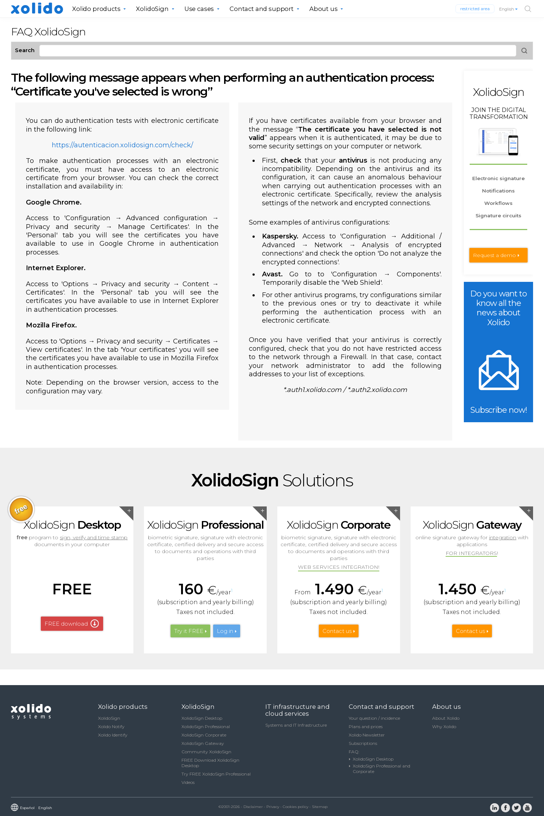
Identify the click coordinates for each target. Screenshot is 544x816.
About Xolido (445, 718)
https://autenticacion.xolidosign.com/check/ (122, 145)
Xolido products (96, 8)
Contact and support (262, 8)
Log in (225, 630)
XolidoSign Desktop (201, 718)
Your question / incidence (374, 718)
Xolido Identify (113, 735)
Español (27, 807)
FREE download (66, 623)
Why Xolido (444, 726)
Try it (188, 630)
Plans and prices (366, 726)
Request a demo (494, 255)
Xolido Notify (111, 726)
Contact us (337, 630)
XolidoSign (152, 8)
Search (25, 50)
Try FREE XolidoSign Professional (216, 774)
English (508, 9)
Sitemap (320, 806)
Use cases (199, 8)
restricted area (475, 8)
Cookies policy (295, 806)
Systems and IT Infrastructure (296, 725)
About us (323, 8)
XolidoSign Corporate (203, 735)
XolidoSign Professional (205, 726)
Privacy (272, 806)
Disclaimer (253, 806)
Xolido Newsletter (367, 735)
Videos (188, 782)
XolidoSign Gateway (202, 743)
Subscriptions (363, 743)
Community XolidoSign (206, 751)
